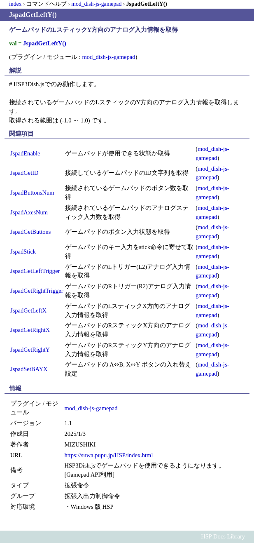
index (15, 4)
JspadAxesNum (29, 212)
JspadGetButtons (30, 231)
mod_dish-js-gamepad (96, 4)
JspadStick (23, 251)
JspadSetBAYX (29, 369)
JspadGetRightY (30, 349)
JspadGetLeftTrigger (35, 271)
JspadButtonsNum (32, 192)
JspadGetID (24, 172)
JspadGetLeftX (28, 310)
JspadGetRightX (30, 330)
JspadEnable (25, 153)
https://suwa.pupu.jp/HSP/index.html (109, 455)
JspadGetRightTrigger (36, 290)
